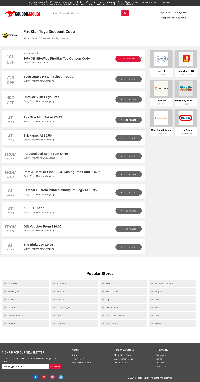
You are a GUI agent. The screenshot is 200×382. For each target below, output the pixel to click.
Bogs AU (157, 291)
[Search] (125, 13)
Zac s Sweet (110, 323)
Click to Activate (128, 79)
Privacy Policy (78, 359)
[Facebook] (35, 377)
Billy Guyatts (12, 291)
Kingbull (156, 323)
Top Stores (165, 12)
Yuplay (107, 299)
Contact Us (161, 366)
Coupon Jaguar (142, 377)
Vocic (155, 315)
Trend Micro (110, 307)
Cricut (57, 315)
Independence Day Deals (173, 17)
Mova (155, 307)
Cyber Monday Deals (123, 359)
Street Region (62, 307)
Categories (180, 12)
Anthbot (10, 323)
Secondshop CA (13, 315)
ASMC (155, 299)
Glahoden (10, 307)
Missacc (108, 283)
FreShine (10, 299)
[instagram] (52, 377)
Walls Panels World (113, 315)
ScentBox (59, 323)
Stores (159, 359)
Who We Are (162, 362)
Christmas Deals (121, 362)
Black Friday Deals (122, 355)
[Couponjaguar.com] (21, 17)
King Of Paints (111, 291)
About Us (76, 355)
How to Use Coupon (81, 362)
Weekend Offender (162, 283)
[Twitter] (61, 377)
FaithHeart (60, 283)
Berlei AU (59, 291)
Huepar (58, 299)
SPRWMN (10, 283)
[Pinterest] (44, 377)
